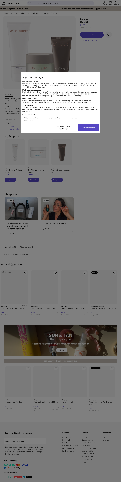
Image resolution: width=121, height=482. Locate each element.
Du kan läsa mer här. (29, 115)
